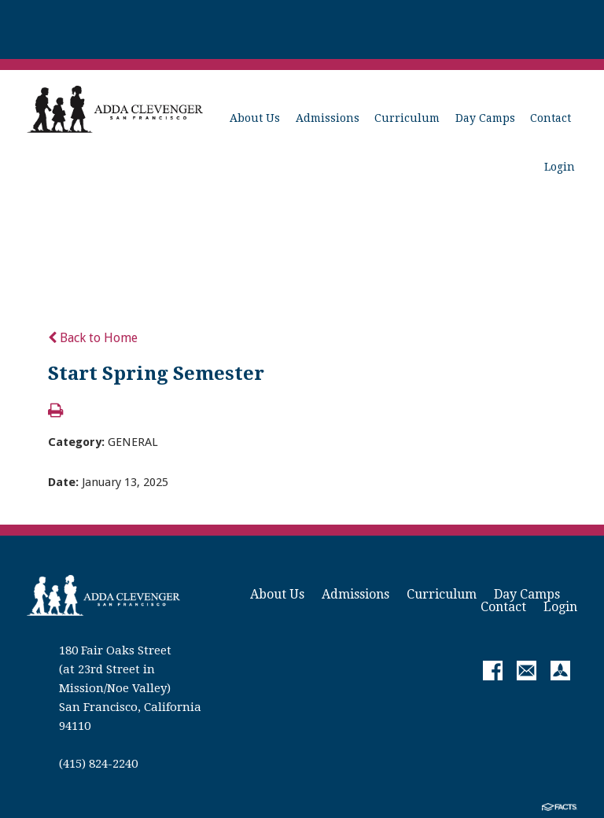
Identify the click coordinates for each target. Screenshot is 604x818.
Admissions (327, 118)
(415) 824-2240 (98, 764)
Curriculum (407, 118)
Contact (550, 118)
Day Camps (485, 118)
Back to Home (93, 337)
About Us (255, 118)
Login (559, 166)
